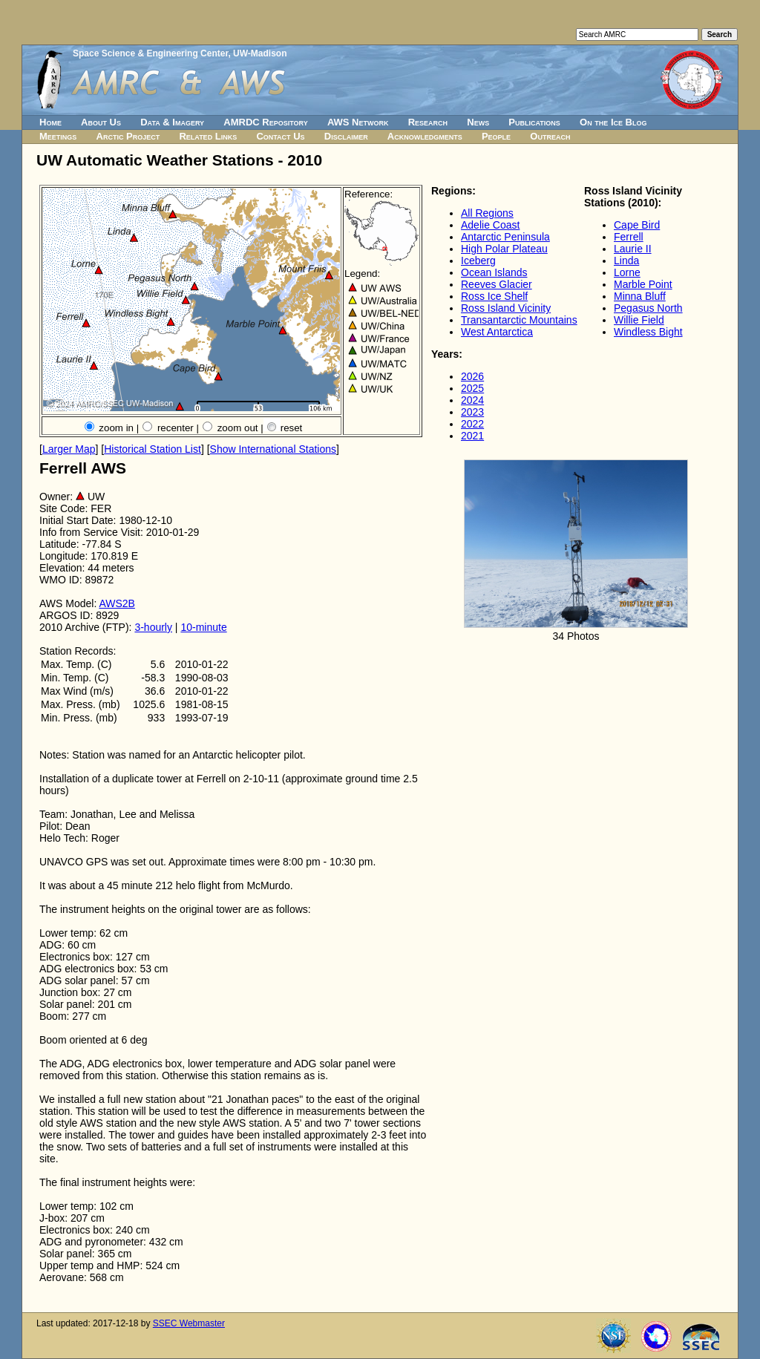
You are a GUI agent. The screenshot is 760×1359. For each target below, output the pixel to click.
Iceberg (478, 260)
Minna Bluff (640, 296)
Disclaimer (346, 136)
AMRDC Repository (265, 122)
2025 (472, 388)
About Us (101, 122)
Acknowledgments (424, 136)
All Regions (487, 213)
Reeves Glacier (496, 284)
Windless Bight (648, 332)
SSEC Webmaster (189, 1323)
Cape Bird (637, 225)
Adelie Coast (490, 225)
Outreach (550, 136)
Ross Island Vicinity (506, 308)
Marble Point (643, 284)
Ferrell (628, 237)
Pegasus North (648, 308)
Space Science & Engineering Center (150, 53)
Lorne (627, 272)
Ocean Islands (494, 272)
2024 (472, 400)
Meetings (57, 136)
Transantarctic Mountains (519, 320)
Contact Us (280, 136)
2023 (472, 412)
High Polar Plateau (504, 249)
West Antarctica (497, 332)
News (478, 122)
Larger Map (69, 449)
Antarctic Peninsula (505, 237)
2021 (472, 436)
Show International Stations (273, 449)
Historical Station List (152, 449)
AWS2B (117, 603)
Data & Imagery (172, 122)
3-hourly (153, 627)
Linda (626, 260)
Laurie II (633, 249)
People (496, 136)
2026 (472, 376)
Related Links (208, 136)
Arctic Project (128, 136)
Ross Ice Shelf (494, 296)
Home (50, 122)
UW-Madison (259, 53)
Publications (534, 122)
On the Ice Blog (613, 122)
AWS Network (358, 122)
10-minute (203, 627)
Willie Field (639, 320)
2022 (472, 424)
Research (428, 122)
